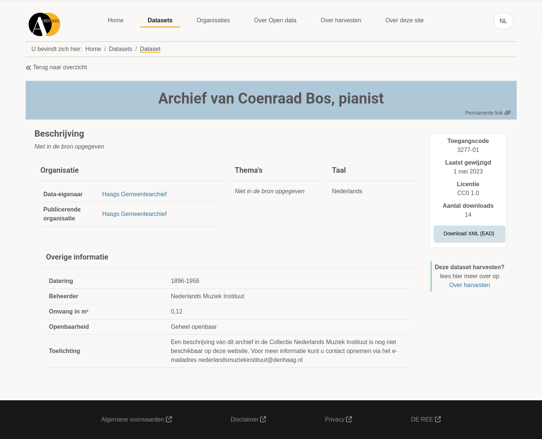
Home (116, 20)
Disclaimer (248, 419)
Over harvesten (341, 20)
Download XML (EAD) (468, 233)
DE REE (426, 419)
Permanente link (488, 113)
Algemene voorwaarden (136, 419)
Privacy (338, 419)
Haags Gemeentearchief (134, 194)
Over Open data (275, 20)
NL (503, 21)
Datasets (160, 20)
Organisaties (213, 20)
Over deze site (404, 20)
